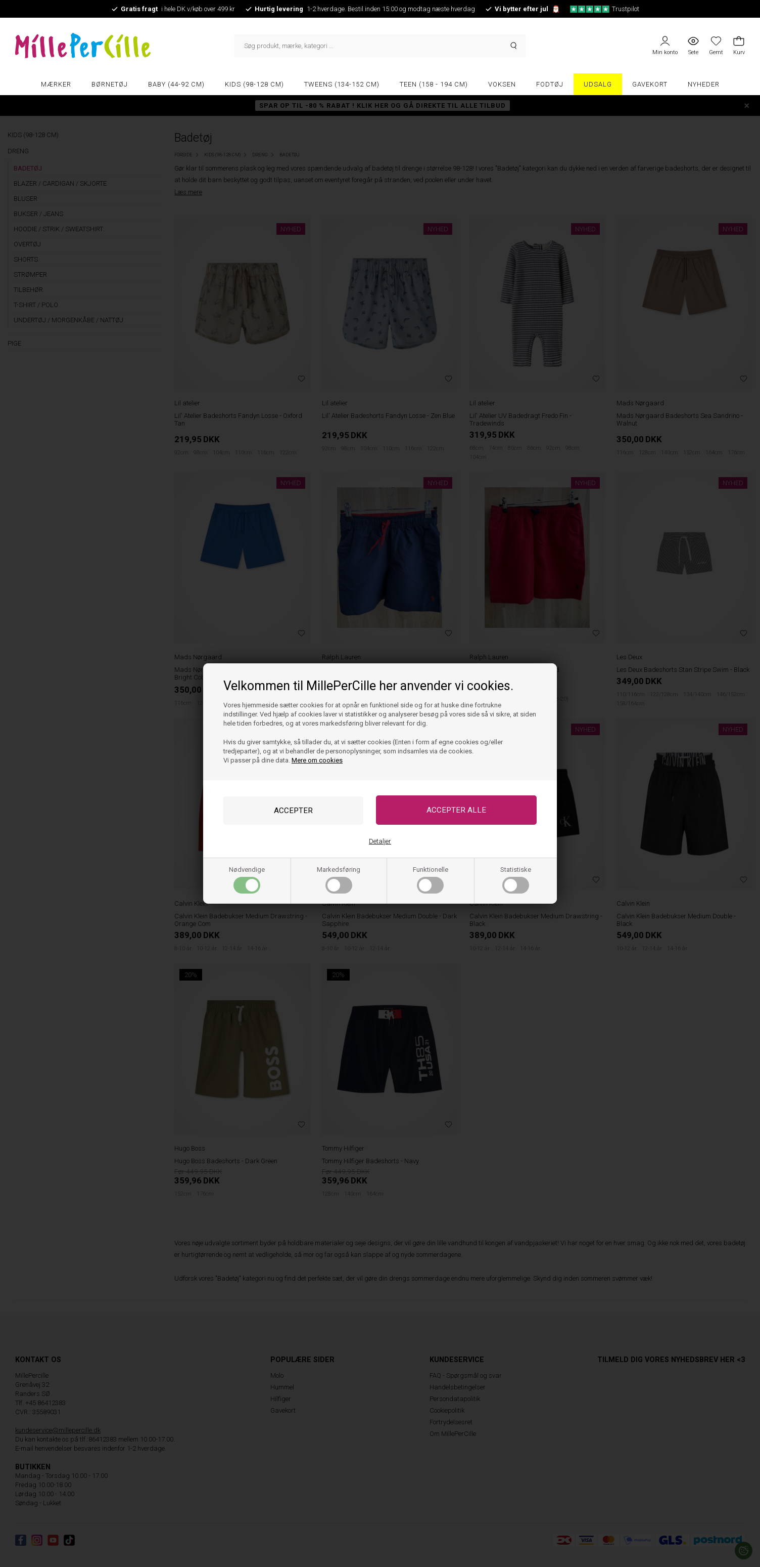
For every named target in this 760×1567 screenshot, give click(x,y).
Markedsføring (338, 880)
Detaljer (380, 841)
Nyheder (704, 84)
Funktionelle (430, 880)
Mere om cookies (317, 760)
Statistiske (515, 880)
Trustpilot (604, 9)
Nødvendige (247, 880)
